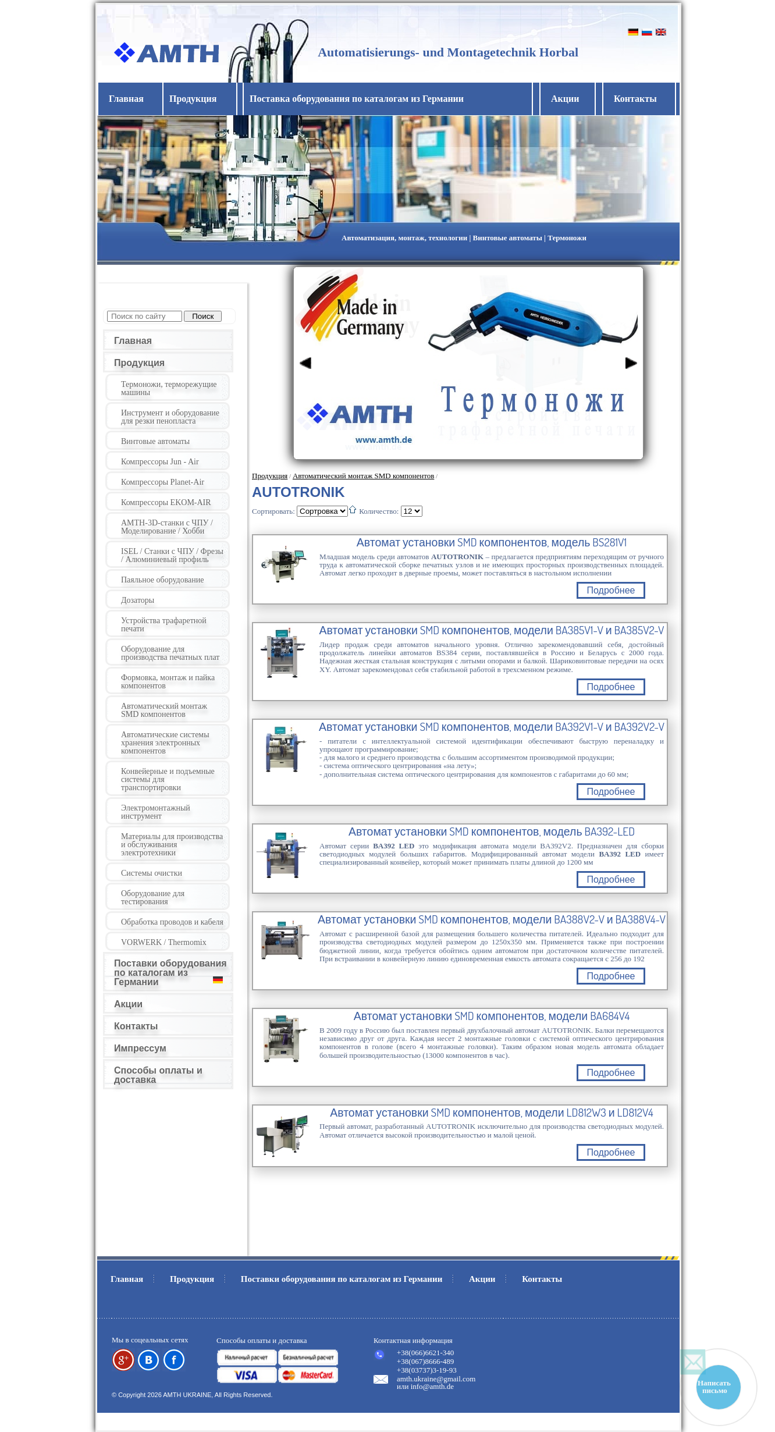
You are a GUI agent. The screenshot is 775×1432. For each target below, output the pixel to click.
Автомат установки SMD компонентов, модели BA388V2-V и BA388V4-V (492, 919)
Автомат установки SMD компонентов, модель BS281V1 (492, 542)
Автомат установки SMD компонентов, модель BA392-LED (492, 831)
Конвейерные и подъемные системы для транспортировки (168, 779)
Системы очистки (151, 873)
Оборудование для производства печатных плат (170, 653)
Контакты (635, 99)
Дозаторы (137, 600)
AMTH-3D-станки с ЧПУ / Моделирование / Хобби (167, 526)
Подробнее (611, 590)
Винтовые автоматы (155, 441)
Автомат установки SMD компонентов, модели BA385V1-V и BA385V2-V (491, 630)
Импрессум (140, 1048)
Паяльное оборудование (162, 579)
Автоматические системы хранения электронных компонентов (165, 742)
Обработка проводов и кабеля (172, 922)
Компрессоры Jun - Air (160, 461)
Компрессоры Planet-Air (162, 482)
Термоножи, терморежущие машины (169, 388)
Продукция (139, 363)
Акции (565, 99)
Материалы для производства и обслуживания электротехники (172, 844)
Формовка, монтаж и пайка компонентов (168, 681)
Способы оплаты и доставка (158, 1075)
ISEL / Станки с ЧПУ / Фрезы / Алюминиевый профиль (172, 555)
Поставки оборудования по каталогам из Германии (170, 972)
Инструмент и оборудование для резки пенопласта (170, 416)
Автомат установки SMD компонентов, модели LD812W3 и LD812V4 (491, 1112)
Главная (126, 99)
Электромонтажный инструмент (155, 812)
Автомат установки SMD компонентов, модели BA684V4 (492, 1016)
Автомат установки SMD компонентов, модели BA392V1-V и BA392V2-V (491, 727)
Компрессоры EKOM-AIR (166, 502)
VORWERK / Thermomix (164, 942)
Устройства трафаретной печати (164, 624)
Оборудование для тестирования (152, 897)
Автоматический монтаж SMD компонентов (164, 710)
